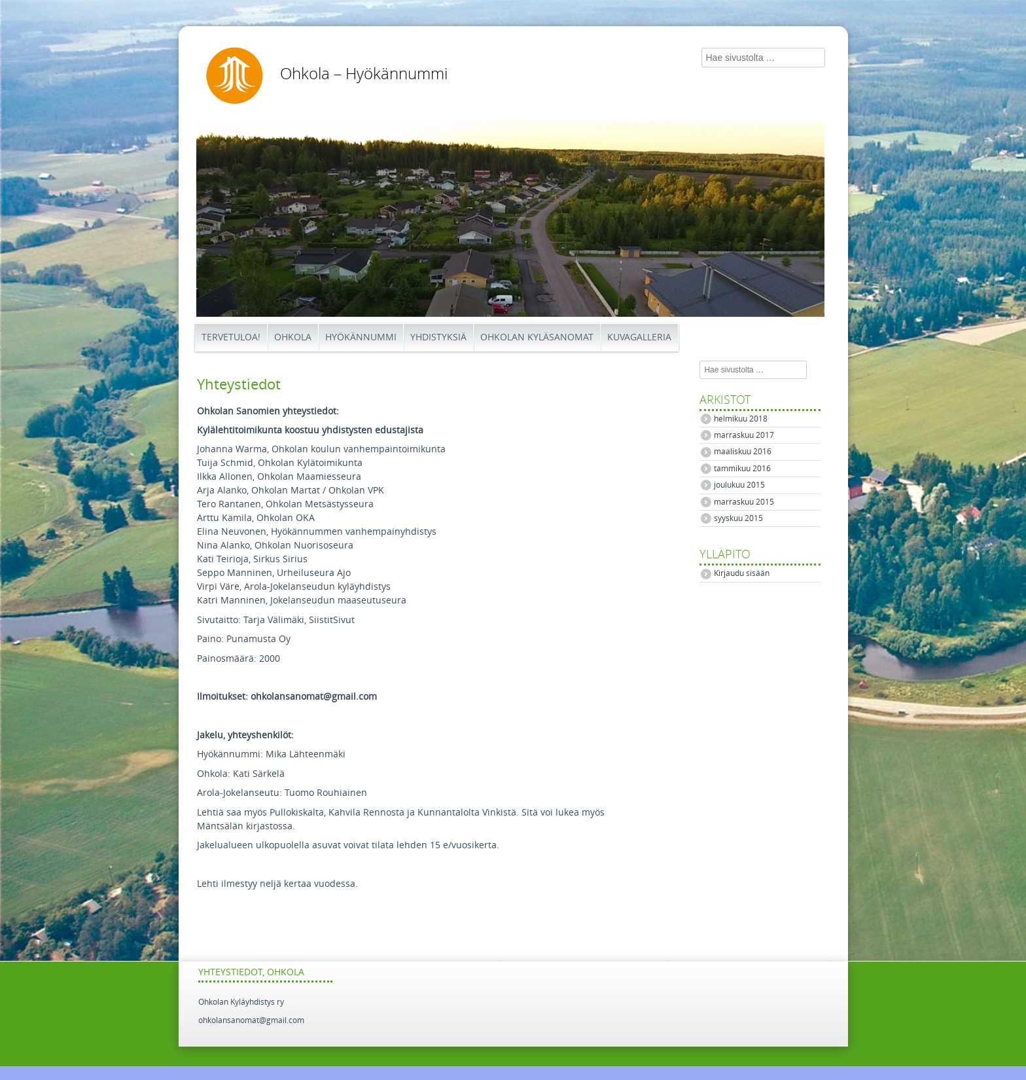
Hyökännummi (361, 337)
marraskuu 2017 (744, 435)
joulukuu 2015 (739, 485)
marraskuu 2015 (744, 502)
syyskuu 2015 (738, 518)
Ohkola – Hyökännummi (364, 74)
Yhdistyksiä (438, 337)
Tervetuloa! (231, 337)
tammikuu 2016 (742, 468)
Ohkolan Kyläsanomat (536, 337)
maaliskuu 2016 (742, 451)
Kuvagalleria (639, 337)
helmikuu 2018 (741, 418)
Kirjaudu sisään (742, 573)
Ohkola (292, 337)
